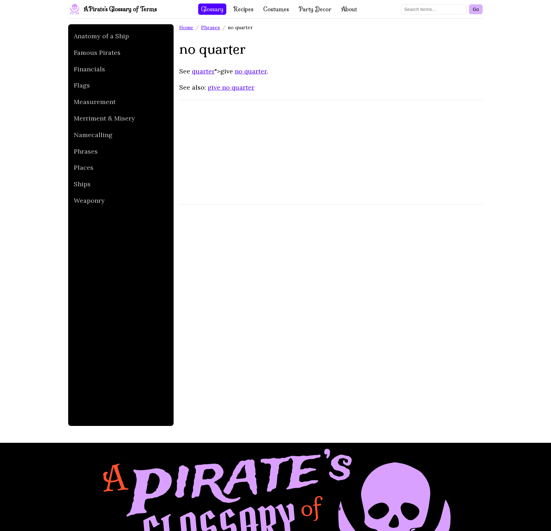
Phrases (86, 151)
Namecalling (93, 135)
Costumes (276, 9)
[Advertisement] (118, 317)
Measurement (95, 102)
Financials (89, 69)
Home (186, 27)
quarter (203, 71)
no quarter (251, 71)
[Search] (476, 9)
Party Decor (315, 9)
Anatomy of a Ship (101, 36)
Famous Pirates (97, 52)
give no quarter (231, 87)
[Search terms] (434, 9)
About (349, 9)
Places (83, 167)
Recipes (243, 9)
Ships (82, 184)
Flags (82, 85)
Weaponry (89, 200)
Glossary (212, 9)
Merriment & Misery (104, 118)
